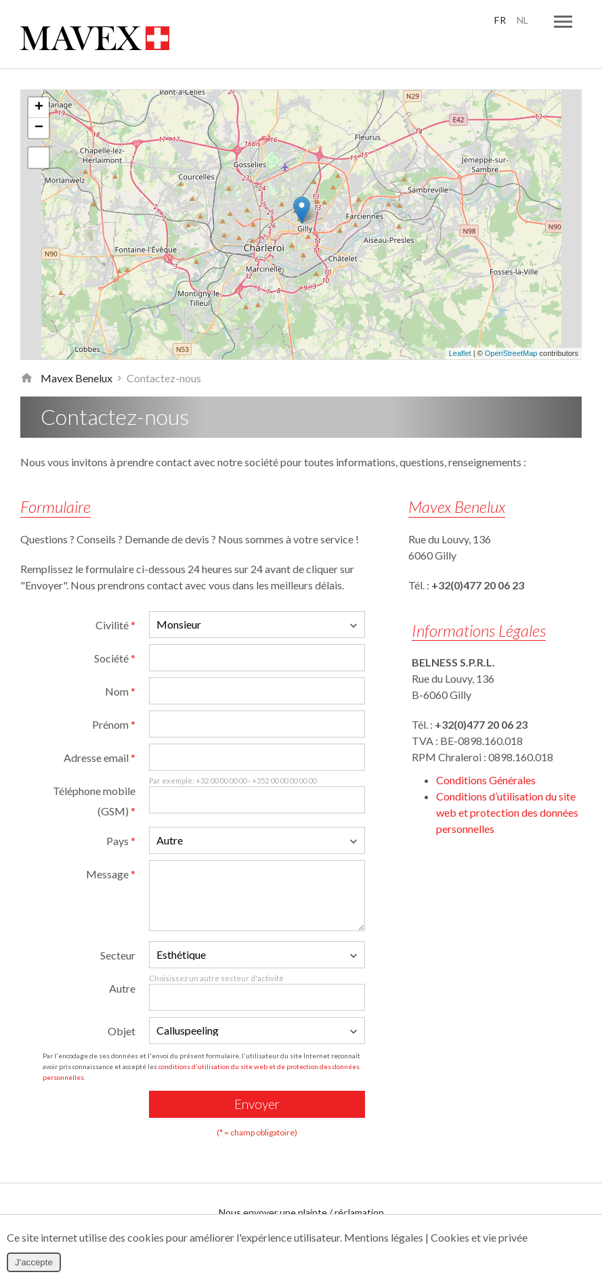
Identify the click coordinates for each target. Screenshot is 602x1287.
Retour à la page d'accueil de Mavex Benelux (26, 353)
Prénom (113, 699)
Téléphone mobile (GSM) (94, 775)
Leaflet (460, 329)
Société (114, 633)
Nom (120, 666)
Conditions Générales (486, 754)
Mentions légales (383, 1237)
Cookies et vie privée (479, 1237)
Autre (122, 963)
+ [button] (39, 82)
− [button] (39, 103)
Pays (120, 815)
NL (521, 20)
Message (110, 848)
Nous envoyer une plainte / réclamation (301, 1187)
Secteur (117, 930)
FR (496, 20)
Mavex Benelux (76, 352)
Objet (121, 1005)
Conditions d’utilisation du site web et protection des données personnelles (507, 787)
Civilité (115, 599)
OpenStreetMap (511, 329)
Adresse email (99, 732)
